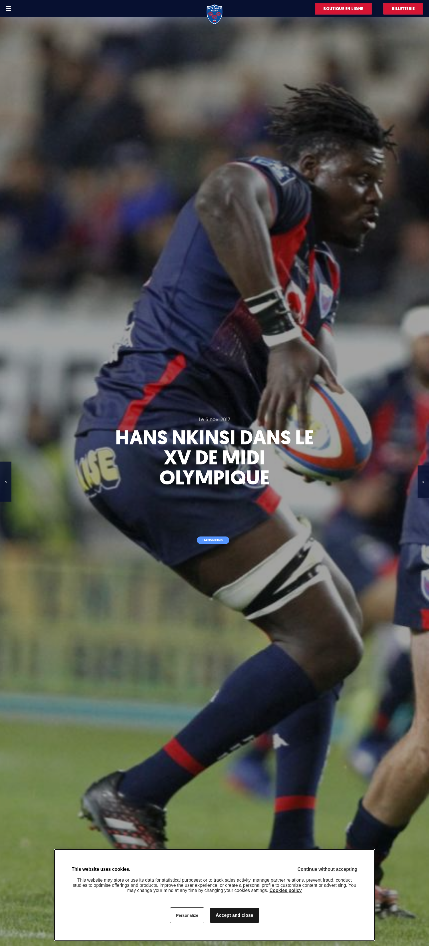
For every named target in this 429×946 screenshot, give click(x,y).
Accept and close (234, 915)
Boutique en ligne (343, 8)
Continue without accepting (327, 869)
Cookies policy (286, 890)
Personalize (187, 915)
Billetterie (403, 8)
